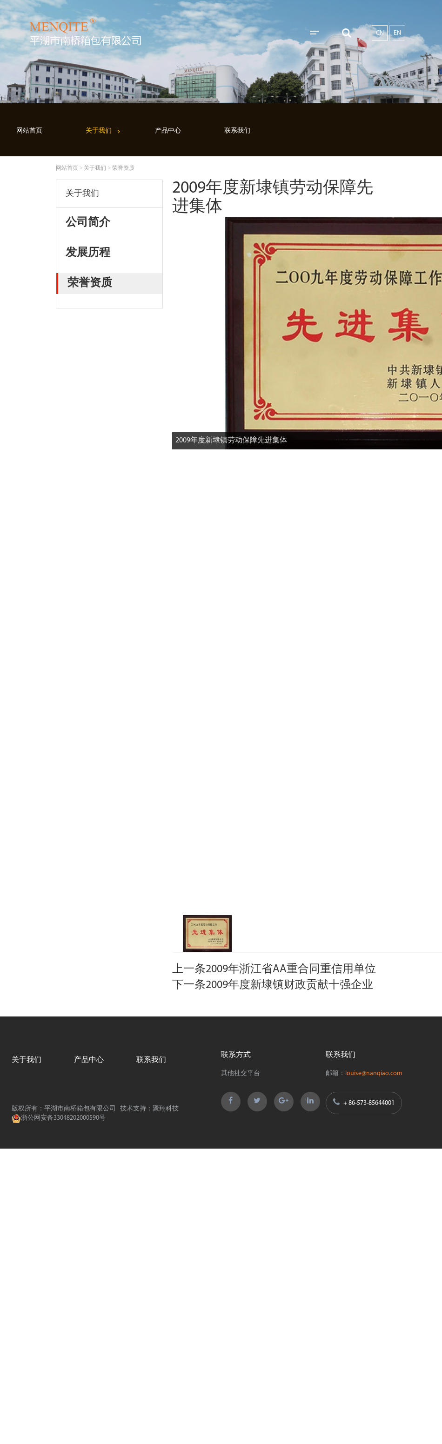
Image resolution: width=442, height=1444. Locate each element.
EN (397, 33)
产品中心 (168, 131)
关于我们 (99, 131)
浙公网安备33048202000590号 (59, 1118)
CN (380, 33)
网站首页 (29, 131)
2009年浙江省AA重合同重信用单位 (291, 969)
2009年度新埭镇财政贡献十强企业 (289, 985)
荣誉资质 (123, 168)
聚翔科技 (166, 1109)
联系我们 (237, 131)
